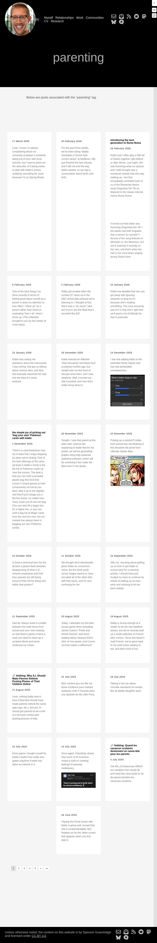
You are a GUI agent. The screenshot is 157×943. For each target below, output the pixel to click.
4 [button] (29, 868)
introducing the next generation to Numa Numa (125, 141)
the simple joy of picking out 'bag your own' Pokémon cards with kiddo (28, 435)
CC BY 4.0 (39, 935)
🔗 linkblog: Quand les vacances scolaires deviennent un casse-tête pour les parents (125, 749)
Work (79, 17)
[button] (40, 868)
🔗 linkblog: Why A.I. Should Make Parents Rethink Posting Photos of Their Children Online (29, 679)
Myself (48, 17)
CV (46, 21)
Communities (95, 17)
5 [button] (35, 868)
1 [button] (13, 868)
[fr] (37, 19)
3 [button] (24, 868)
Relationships (64, 17)
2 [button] (18, 868)
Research (57, 21)
